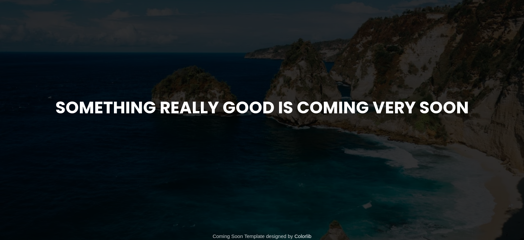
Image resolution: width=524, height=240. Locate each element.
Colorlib (302, 236)
